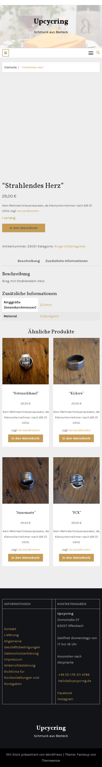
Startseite (10, 67)
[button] (5, 53)
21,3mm (46, 305)
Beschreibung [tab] (29, 261)
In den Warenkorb (24, 228)
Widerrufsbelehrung (19, 665)
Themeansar (51, 760)
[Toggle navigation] (91, 52)
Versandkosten (28, 211)
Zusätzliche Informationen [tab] (66, 261)
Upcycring (51, 22)
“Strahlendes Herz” (32, 67)
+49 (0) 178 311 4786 (74, 675)
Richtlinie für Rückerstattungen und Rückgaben (21, 678)
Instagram (65, 699)
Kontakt (10, 629)
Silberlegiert (49, 316)
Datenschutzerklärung (21, 653)
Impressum (13, 659)
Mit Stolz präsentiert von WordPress (34, 754)
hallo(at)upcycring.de (74, 681)
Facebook (64, 693)
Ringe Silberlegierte (69, 246)
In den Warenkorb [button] (26, 438)
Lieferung (11, 635)
